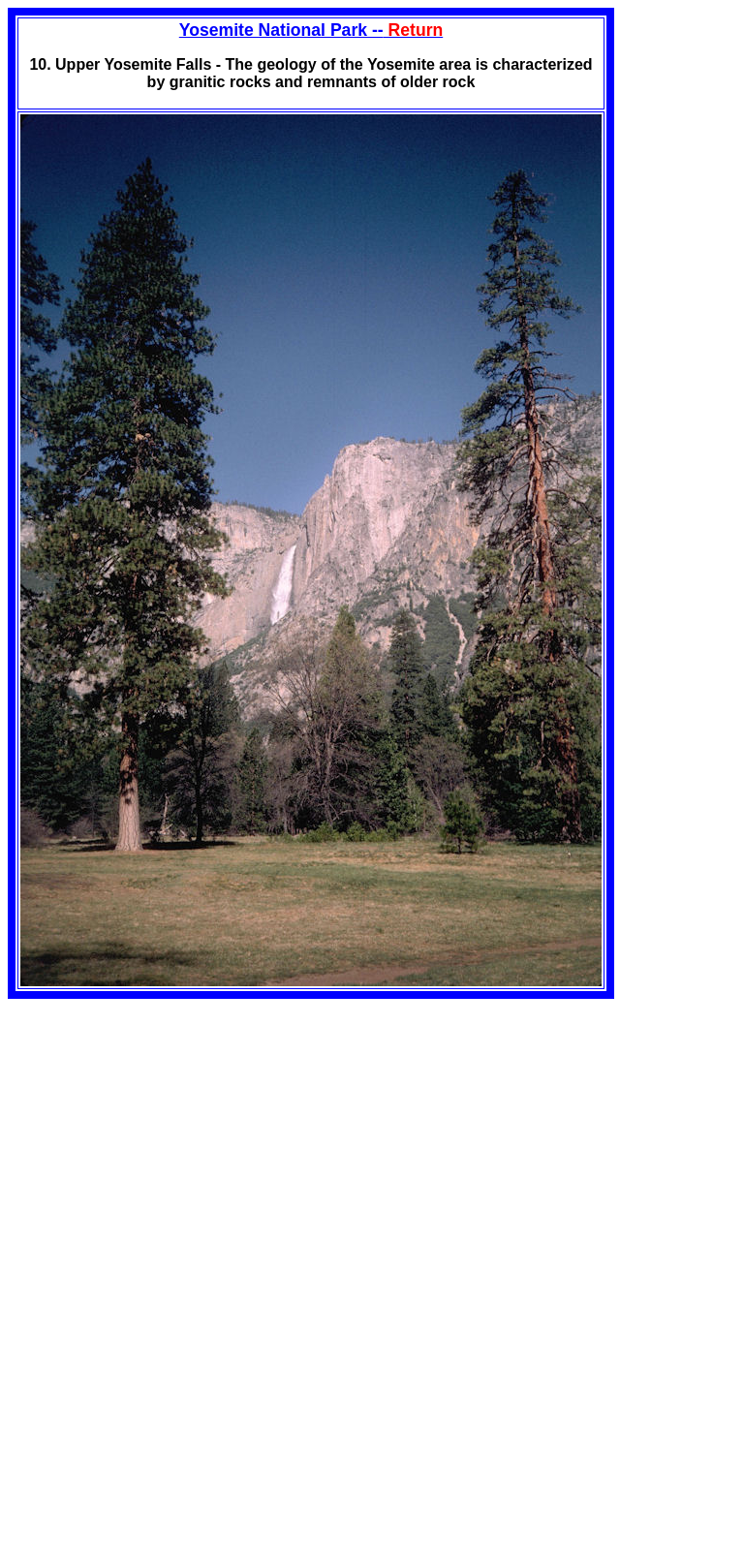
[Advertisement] (170, 1134)
